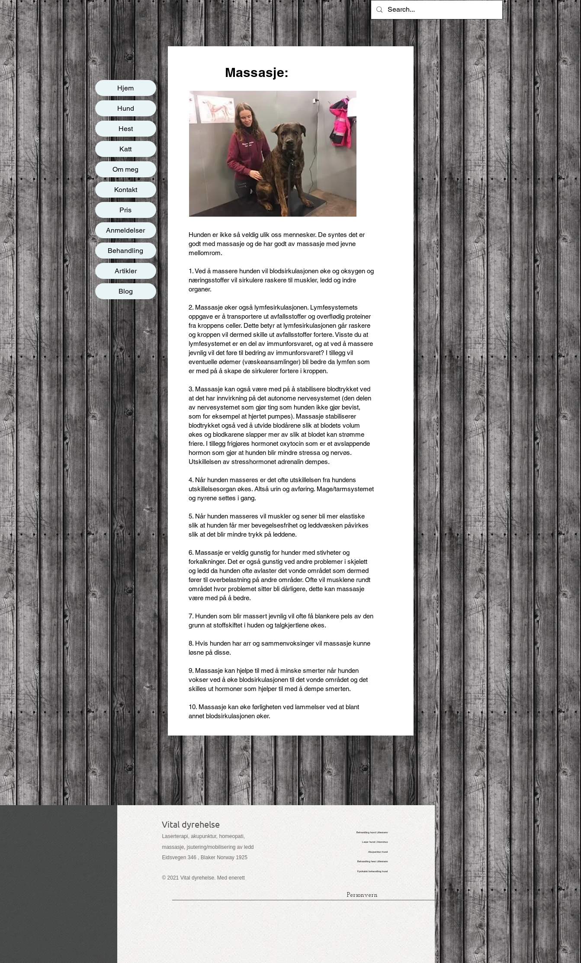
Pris (125, 210)
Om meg (125, 169)
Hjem (125, 88)
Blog (126, 291)
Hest (126, 129)
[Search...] (436, 9)
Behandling (125, 250)
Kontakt (125, 190)
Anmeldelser (125, 230)
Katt (125, 149)
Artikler (126, 271)
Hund (125, 108)
